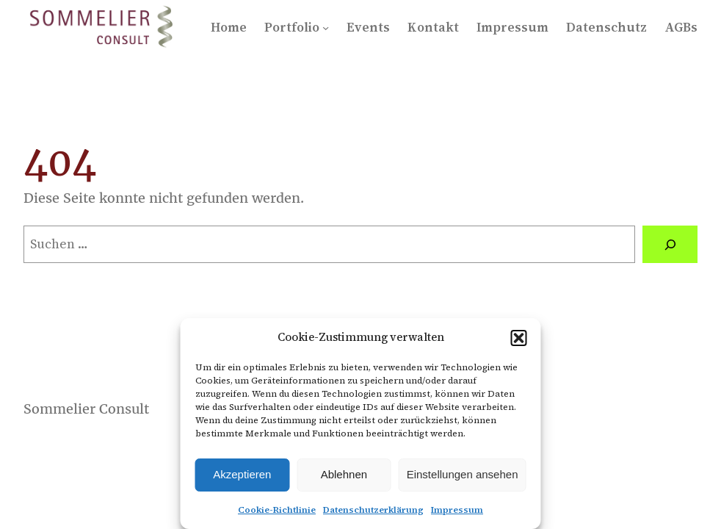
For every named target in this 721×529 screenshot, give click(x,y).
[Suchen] (670, 244)
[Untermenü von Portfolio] (325, 27)
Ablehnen (344, 474)
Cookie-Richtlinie (277, 510)
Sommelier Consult (86, 409)
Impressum (457, 510)
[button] (519, 338)
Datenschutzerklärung (373, 510)
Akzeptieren (242, 474)
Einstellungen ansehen (462, 474)
